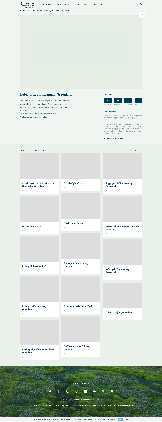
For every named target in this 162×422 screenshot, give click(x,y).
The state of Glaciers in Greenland (45, 114)
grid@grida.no (128, 131)
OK (120, 419)
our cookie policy (107, 419)
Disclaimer (86, 400)
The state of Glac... (36, 11)
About (104, 4)
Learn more (128, 419)
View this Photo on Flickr (114, 138)
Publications (63, 4)
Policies (95, 400)
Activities (47, 4)
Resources (81, 4)
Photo (25, 11)
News (93, 4)
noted (49, 405)
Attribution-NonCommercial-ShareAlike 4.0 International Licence (109, 405)
